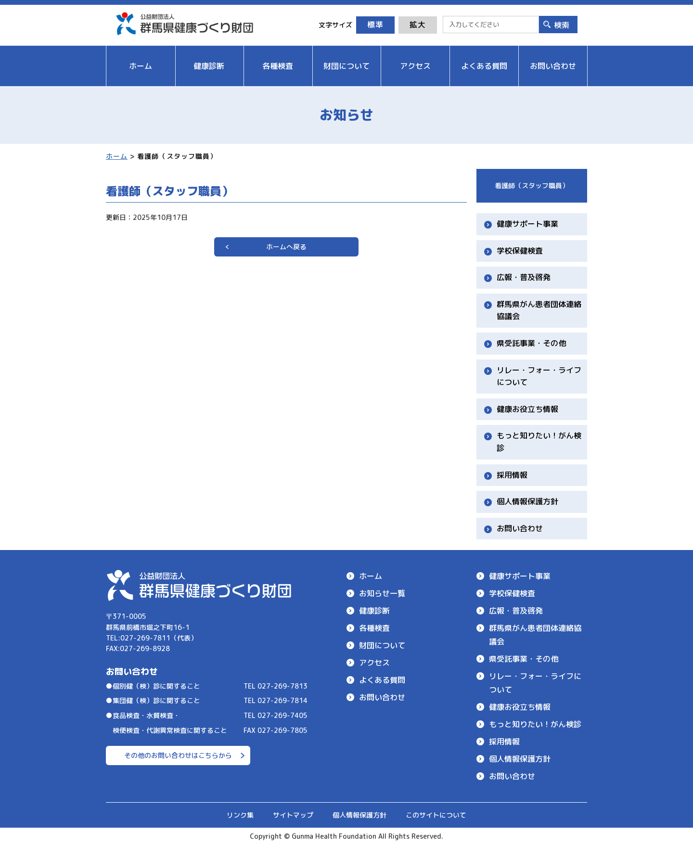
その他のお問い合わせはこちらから (178, 755)
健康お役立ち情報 (527, 409)
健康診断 (374, 610)
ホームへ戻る (286, 246)
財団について (382, 645)
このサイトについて (436, 814)
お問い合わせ (520, 528)
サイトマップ (293, 814)
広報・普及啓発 (524, 277)
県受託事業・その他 (531, 343)
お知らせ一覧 (382, 593)
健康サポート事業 (527, 223)
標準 (375, 24)
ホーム (117, 156)
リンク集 (240, 814)
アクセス (374, 662)
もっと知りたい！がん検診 (539, 441)
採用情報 (512, 475)
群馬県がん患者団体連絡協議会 (539, 310)
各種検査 (374, 628)
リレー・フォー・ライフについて (539, 376)
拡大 (418, 24)
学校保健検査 (520, 250)
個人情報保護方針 (527, 501)
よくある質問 (382, 680)
